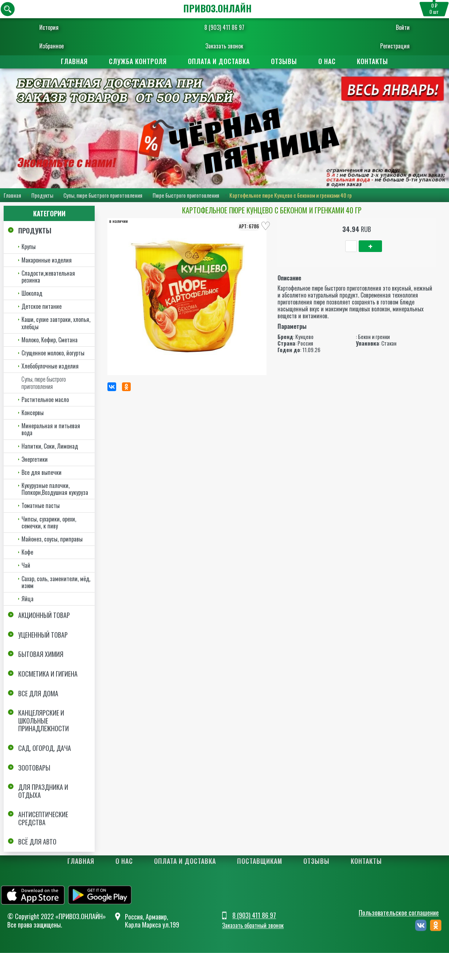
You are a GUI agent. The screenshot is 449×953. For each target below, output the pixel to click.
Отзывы (284, 61)
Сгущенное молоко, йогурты (52, 352)
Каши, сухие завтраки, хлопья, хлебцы (55, 323)
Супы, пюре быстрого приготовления (102, 195)
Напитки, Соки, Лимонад (49, 446)
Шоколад (31, 293)
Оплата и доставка (219, 61)
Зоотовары (34, 767)
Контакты (372, 61)
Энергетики (34, 459)
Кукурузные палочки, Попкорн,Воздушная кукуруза (54, 489)
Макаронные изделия (46, 260)
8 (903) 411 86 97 (224, 27)
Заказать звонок (224, 46)
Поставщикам (259, 861)
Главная (74, 61)
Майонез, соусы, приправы (52, 539)
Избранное (59, 46)
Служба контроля (138, 61)
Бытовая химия (40, 654)
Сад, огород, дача (44, 748)
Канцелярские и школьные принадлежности (43, 720)
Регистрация (387, 46)
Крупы (28, 246)
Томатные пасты (40, 505)
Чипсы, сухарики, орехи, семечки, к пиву (48, 522)
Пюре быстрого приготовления (186, 195)
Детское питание (41, 306)
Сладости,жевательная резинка (48, 276)
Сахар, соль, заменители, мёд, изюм (55, 582)
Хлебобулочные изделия (50, 366)
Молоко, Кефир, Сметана (49, 339)
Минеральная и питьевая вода (50, 429)
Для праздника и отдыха (43, 791)
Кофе (27, 552)
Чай (25, 565)
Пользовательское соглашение (399, 912)
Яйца (27, 598)
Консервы (32, 412)
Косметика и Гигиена (48, 673)
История (56, 27)
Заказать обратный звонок (253, 925)
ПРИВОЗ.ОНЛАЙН (217, 8)
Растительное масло (45, 399)
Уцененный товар (43, 634)
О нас (327, 61)
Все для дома (38, 693)
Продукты (42, 195)
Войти (395, 27)
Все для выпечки (41, 472)
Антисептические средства (43, 818)
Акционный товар (44, 615)
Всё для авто (37, 842)
